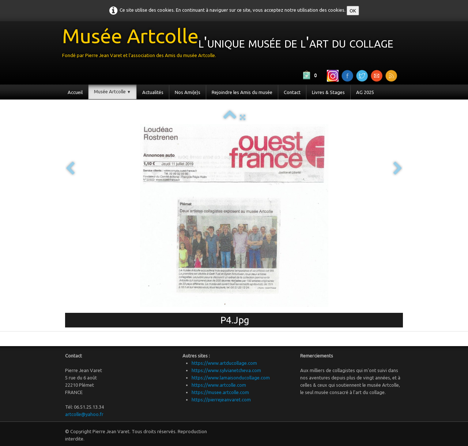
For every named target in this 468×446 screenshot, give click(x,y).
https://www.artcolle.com (219, 384)
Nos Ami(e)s (187, 92)
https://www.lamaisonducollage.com (231, 377)
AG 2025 (365, 92)
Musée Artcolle (112, 91)
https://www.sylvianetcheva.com (226, 370)
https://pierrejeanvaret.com (221, 399)
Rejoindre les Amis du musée (242, 92)
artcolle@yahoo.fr (84, 414)
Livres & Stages (328, 92)
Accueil (75, 92)
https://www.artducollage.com (224, 363)
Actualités (152, 92)
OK (353, 10)
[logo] (230, 44)
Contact (292, 92)
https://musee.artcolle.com (220, 392)
